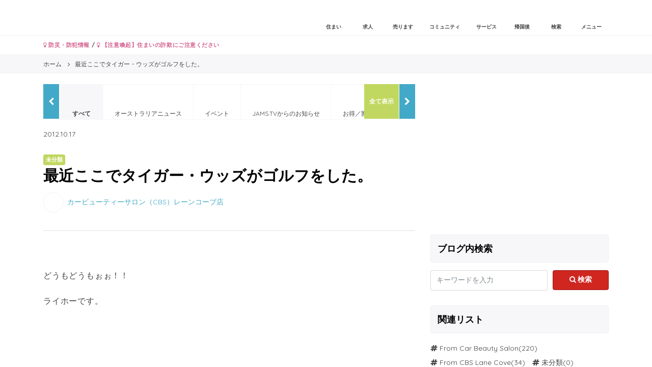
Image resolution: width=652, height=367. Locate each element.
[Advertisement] (519, 155)
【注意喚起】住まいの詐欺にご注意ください (158, 44)
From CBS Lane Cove (475, 362)
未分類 (552, 362)
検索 (580, 279)
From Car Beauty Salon (479, 348)
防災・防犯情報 (66, 44)
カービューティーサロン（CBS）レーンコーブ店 (145, 201)
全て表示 (381, 101)
